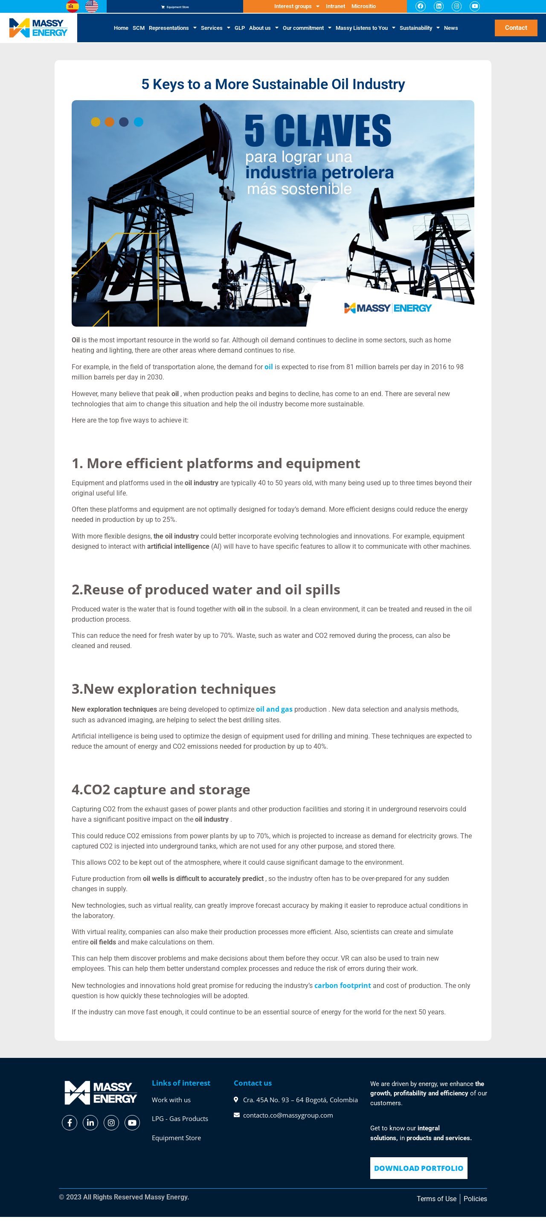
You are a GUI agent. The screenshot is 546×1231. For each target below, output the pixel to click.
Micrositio (363, 9)
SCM (139, 33)
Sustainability (420, 33)
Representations (173, 33)
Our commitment (307, 33)
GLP (240, 33)
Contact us (253, 1088)
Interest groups (296, 9)
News (451, 33)
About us (264, 33)
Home (121, 33)
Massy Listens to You (365, 33)
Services (215, 33)
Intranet (335, 9)
